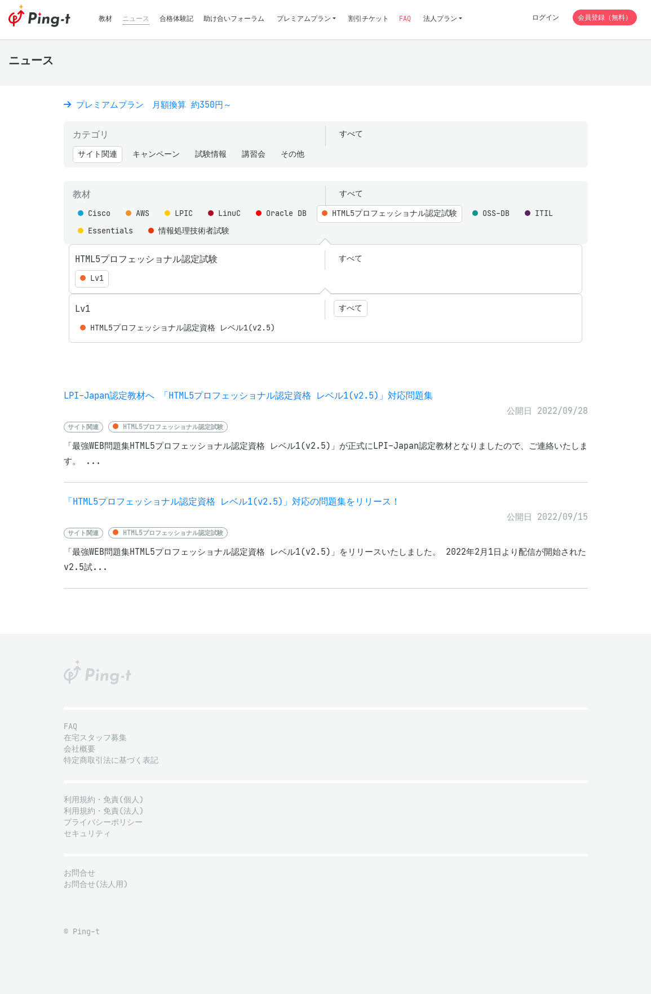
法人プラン (440, 18)
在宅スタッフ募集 (95, 738)
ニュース (135, 18)
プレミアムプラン (304, 18)
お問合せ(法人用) (96, 884)
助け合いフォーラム (233, 18)
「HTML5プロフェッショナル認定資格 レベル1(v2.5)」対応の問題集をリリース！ (232, 501)
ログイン (545, 17)
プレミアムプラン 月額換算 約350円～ (148, 104)
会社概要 (79, 749)
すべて (351, 134)
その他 (292, 154)
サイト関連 (97, 154)
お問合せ (79, 873)
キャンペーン (156, 154)
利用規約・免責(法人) (104, 811)
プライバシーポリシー (103, 822)
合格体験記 (176, 18)
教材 (105, 18)
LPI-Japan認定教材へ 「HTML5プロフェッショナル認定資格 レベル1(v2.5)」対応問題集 (248, 395)
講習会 (253, 154)
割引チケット (368, 18)
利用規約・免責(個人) (104, 800)
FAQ (405, 18)
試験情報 (211, 154)
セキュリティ (87, 833)
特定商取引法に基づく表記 (111, 760)
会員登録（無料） (605, 17)
